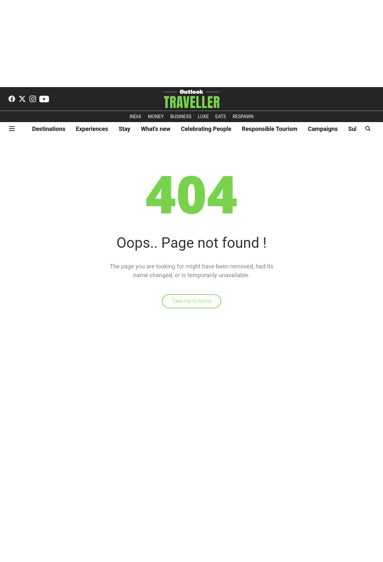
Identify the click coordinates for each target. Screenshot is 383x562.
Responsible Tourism (269, 128)
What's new (155, 128)
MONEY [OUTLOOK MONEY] (155, 116)
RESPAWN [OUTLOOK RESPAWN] (243, 116)
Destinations (49, 128)
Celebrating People (206, 128)
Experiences (92, 128)
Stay (124, 128)
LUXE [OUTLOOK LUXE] (203, 116)
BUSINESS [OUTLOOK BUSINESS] (181, 116)
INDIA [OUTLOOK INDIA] (135, 116)
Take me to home (192, 301)
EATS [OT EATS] (220, 116)
